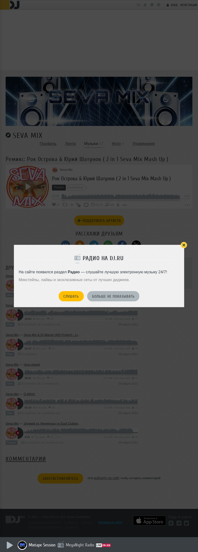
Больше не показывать (113, 296)
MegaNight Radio (81, 544)
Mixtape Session (43, 544)
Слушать (71, 296)
